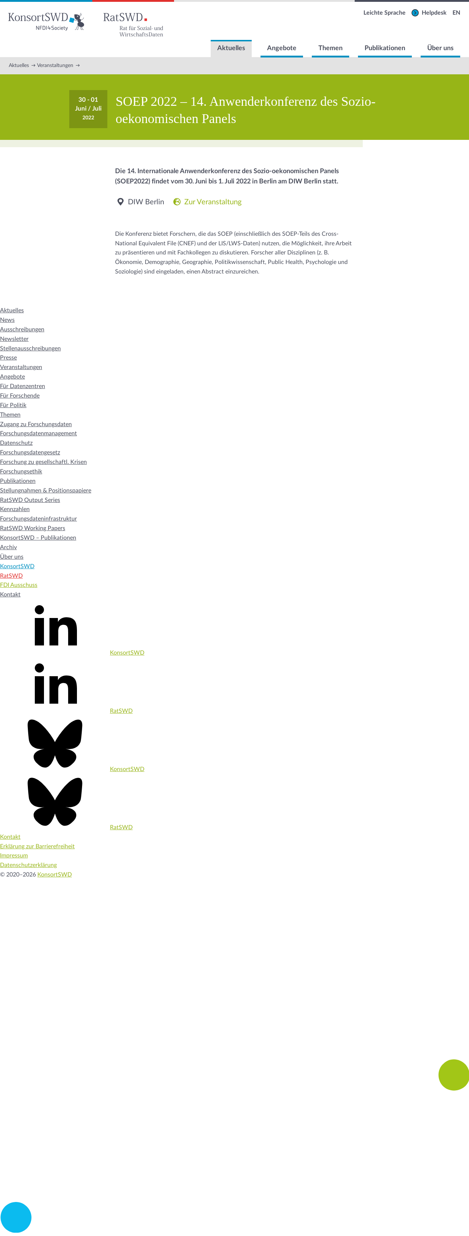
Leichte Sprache (384, 13)
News (7, 320)
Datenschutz (16, 443)
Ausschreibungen (22, 329)
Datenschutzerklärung (28, 865)
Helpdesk (434, 13)
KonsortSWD (17, 566)
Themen (330, 48)
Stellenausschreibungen (30, 348)
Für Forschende (20, 396)
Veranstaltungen (55, 65)
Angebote (281, 48)
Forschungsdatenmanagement (38, 433)
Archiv (8, 547)
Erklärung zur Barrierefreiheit (37, 846)
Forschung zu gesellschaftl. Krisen (43, 462)
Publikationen (385, 48)
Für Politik (13, 405)
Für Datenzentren (22, 386)
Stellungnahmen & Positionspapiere (45, 491)
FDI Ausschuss (18, 585)
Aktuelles (231, 48)
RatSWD (11, 576)
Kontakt (10, 594)
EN (456, 13)
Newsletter (14, 339)
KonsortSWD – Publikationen (38, 538)
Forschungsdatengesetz (30, 452)
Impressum (14, 856)
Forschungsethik (21, 471)
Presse (8, 358)
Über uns (440, 48)
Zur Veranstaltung (206, 202)
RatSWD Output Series (30, 500)
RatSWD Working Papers (32, 528)
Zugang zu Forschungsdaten (36, 424)
